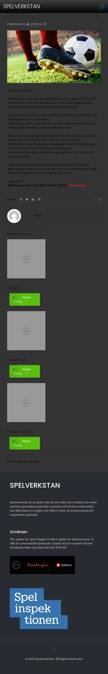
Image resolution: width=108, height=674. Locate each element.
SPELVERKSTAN (21, 6)
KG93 (34, 24)
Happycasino (19, 431)
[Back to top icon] (54, 649)
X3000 (12, 287)
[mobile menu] (102, 6)
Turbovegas (77, 185)
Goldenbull (16, 359)
